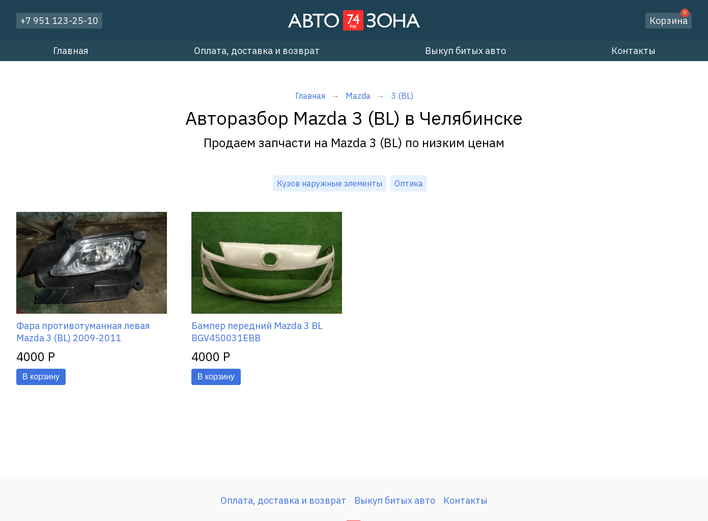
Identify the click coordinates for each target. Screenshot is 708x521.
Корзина (669, 19)
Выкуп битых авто (465, 51)
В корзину (41, 376)
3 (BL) (402, 96)
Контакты (633, 51)
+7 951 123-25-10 (59, 20)
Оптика (408, 183)
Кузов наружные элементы (329, 183)
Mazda (358, 96)
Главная (71, 51)
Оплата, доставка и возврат (257, 51)
